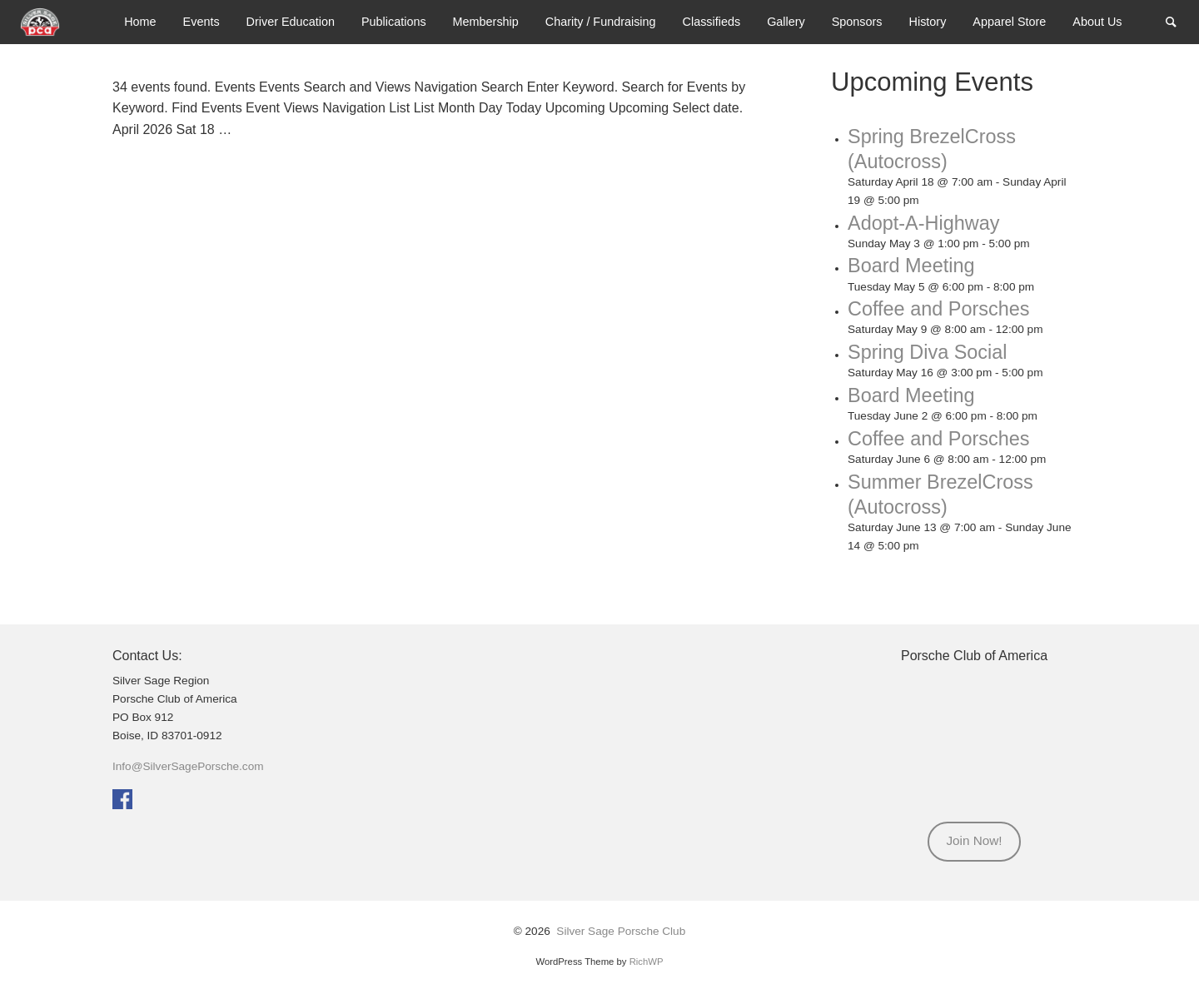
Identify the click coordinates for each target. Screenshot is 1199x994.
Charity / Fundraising (600, 21)
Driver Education (290, 21)
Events (201, 21)
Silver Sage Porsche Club (620, 930)
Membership (486, 21)
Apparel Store (1009, 21)
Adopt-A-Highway (929, 221)
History (928, 21)
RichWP (646, 960)
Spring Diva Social (932, 351)
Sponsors (857, 21)
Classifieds (712, 21)
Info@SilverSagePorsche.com (188, 765)
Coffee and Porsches (945, 308)
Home (140, 21)
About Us (1097, 21)
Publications (393, 21)
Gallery (786, 21)
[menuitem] (140, 22)
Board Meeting (915, 264)
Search (1179, 20)
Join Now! (974, 839)
